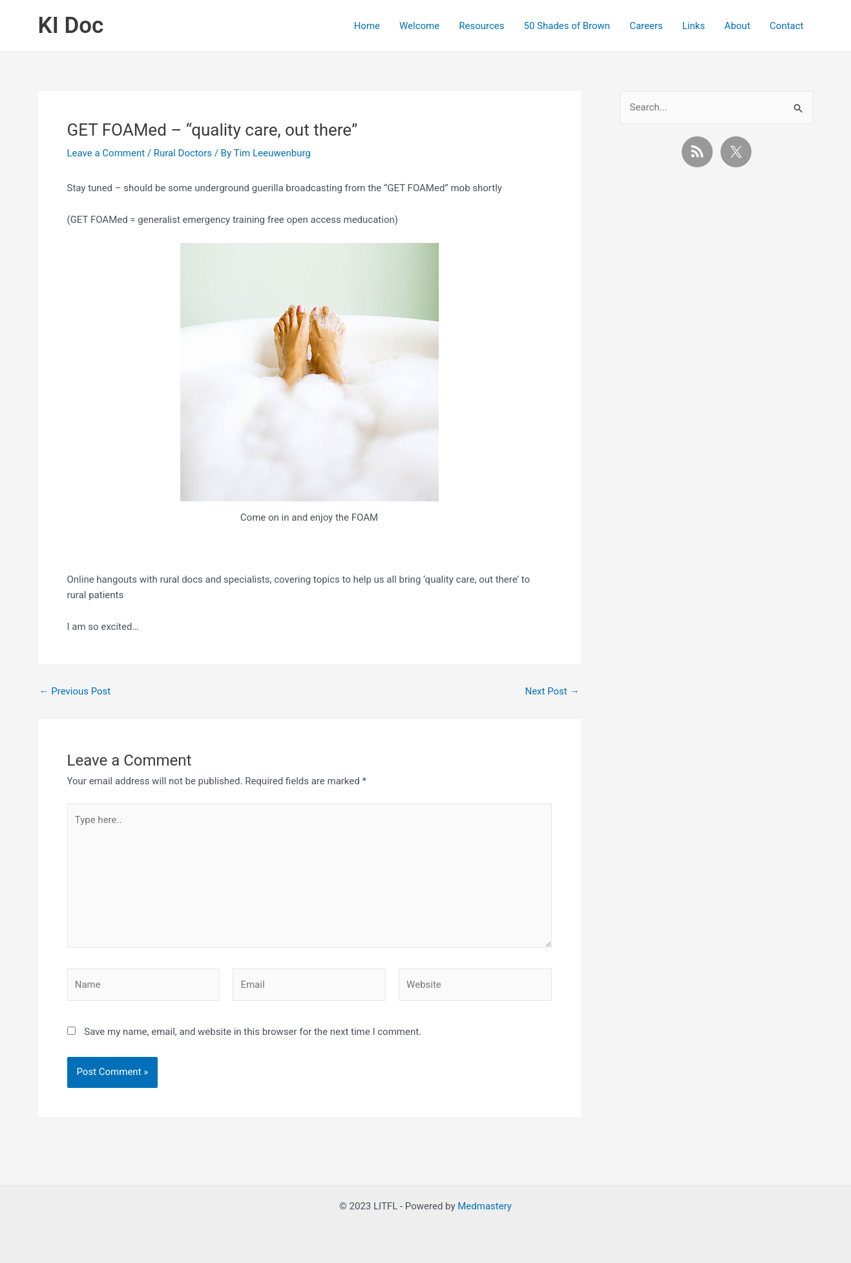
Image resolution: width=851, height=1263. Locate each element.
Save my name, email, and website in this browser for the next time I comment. (252, 1032)
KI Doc (71, 25)
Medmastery (484, 1206)
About (737, 26)
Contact (786, 26)
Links (693, 26)
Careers (646, 26)
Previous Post (75, 691)
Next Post (552, 691)
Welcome (419, 26)
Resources (481, 26)
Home (367, 26)
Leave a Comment (106, 153)
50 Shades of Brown (566, 26)
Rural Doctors (183, 153)
